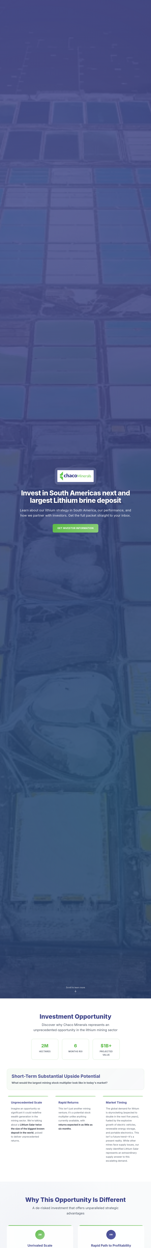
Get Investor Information (75, 528)
